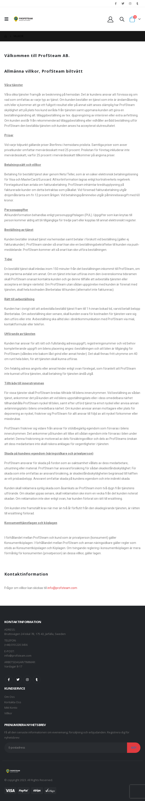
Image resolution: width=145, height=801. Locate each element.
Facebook (9, 680)
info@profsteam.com (62, 588)
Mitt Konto (10, 708)
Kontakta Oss (12, 702)
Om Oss (9, 697)
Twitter (18, 680)
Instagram (27, 680)
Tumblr (37, 680)
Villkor (8, 713)
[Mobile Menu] (7, 19)
